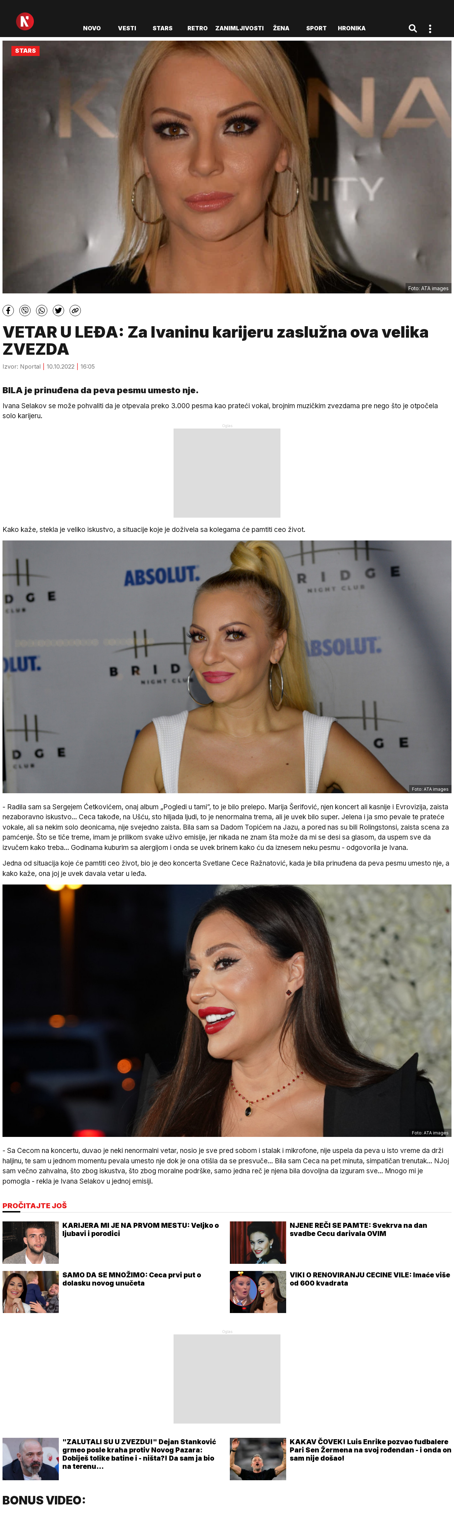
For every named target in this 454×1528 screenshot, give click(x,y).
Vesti (127, 28)
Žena (281, 28)
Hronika (352, 28)
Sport (316, 28)
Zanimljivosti (239, 28)
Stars (162, 28)
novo (92, 28)
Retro (197, 28)
